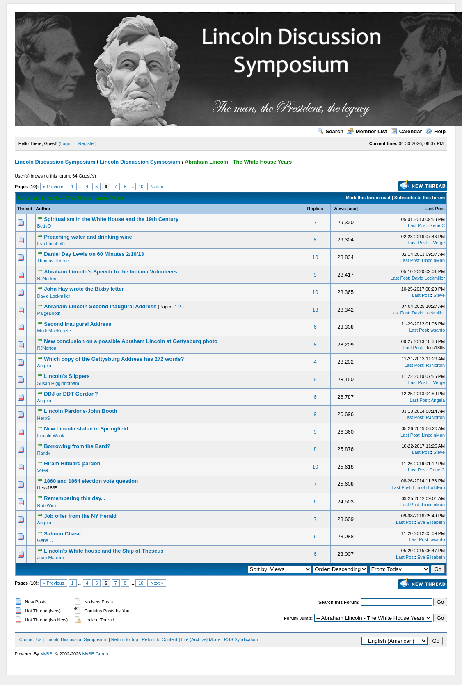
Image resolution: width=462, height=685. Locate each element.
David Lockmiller (428, 277)
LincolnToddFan (429, 487)
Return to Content (160, 639)
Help (435, 131)
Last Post (435, 208)
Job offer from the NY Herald (80, 516)
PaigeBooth (49, 313)
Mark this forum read (368, 197)
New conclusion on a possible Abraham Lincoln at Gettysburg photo (130, 341)
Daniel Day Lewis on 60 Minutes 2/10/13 (94, 254)
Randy (43, 453)
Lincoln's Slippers (66, 376)
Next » (156, 186)
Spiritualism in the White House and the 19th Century (111, 219)
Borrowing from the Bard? (77, 446)
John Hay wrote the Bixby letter (84, 289)
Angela (44, 365)
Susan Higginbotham (58, 383)
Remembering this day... (74, 498)
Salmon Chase (62, 533)
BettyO (44, 225)
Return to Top (124, 639)
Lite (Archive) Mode (200, 639)
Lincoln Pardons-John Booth (80, 411)
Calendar (406, 131)
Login (65, 143)
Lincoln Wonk (50, 435)
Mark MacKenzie (54, 330)
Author (43, 208)
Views (339, 208)
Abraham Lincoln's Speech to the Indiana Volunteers (110, 272)
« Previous (53, 186)
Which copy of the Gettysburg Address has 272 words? (114, 359)
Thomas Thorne (53, 260)
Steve (439, 295)
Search (330, 131)
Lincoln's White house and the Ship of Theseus (103, 551)
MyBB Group (95, 653)
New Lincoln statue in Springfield (86, 429)
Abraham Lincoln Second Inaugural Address (100, 306)
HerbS (43, 418)
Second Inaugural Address (77, 324)
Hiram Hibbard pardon (72, 463)
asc (352, 208)
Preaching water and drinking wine (88, 237)
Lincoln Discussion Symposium (55, 162)
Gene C (437, 225)
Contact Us (30, 639)
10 (140, 186)
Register (86, 143)
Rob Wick (47, 505)
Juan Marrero (50, 557)
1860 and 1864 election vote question (91, 481)
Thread (24, 208)
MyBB (46, 653)
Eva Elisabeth (51, 243)
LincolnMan (433, 260)
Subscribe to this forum (419, 197)
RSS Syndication (241, 639)
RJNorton (46, 278)
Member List (367, 131)
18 (315, 310)
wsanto (437, 330)
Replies (315, 208)
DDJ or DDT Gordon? (71, 394)
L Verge (437, 242)
